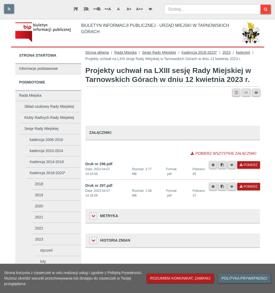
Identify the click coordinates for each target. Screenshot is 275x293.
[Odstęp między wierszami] (86, 9)
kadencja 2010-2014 (46, 151)
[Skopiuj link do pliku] (222, 165)
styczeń (46, 250)
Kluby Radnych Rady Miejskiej (49, 117)
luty (43, 261)
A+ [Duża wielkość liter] (129, 9)
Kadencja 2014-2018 (47, 162)
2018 (39, 184)
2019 (39, 195)
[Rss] (9, 8)
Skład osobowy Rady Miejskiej (49, 106)
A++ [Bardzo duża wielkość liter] (139, 9)
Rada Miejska (30, 95)
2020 (39, 206)
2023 (39, 239)
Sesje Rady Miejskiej (42, 128)
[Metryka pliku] (213, 165)
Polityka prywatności (244, 278)
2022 (39, 228)
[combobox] (212, 9)
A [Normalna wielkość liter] (118, 9)
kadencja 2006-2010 (46, 140)
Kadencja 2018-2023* (47, 173)
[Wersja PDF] (236, 92)
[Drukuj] (256, 92)
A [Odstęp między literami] (108, 9)
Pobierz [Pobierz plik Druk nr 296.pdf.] (248, 165)
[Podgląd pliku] (232, 165)
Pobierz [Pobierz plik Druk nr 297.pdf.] (248, 186)
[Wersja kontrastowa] (150, 9)
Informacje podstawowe (38, 68)
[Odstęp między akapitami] (75, 9)
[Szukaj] (265, 9)
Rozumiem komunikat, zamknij (180, 278)
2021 (39, 217)
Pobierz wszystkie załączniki (223, 153)
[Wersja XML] (246, 92)
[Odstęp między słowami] (97, 9)
